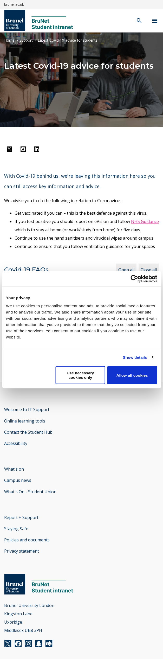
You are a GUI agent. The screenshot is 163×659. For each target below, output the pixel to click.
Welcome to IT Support (26, 409)
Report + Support (21, 517)
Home (9, 40)
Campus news (17, 480)
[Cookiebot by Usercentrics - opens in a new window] (134, 279)
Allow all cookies (132, 375)
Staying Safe (16, 529)
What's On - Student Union (30, 492)
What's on (14, 469)
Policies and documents (27, 540)
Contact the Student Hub (28, 432)
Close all (149, 270)
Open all (126, 270)
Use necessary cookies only (80, 375)
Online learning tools (24, 421)
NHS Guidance (145, 221)
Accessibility (15, 443)
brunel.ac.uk (14, 4)
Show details (135, 357)
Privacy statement (21, 551)
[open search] (139, 21)
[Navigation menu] (155, 20)
